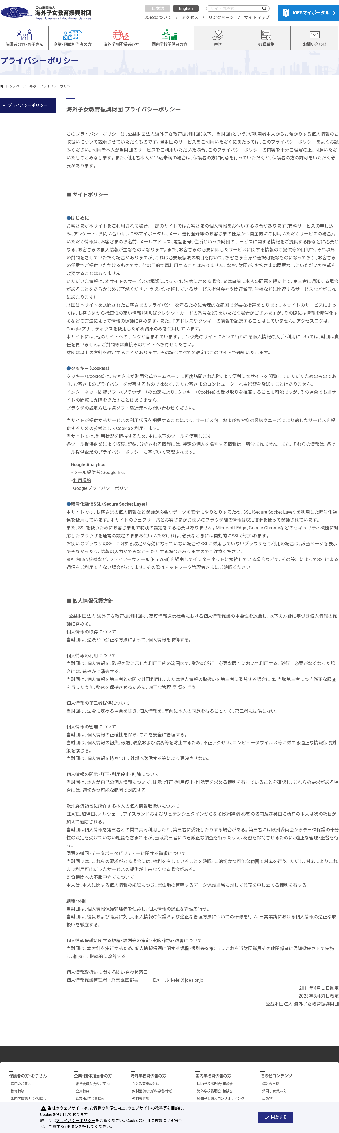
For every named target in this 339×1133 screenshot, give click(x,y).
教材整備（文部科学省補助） (152, 1091)
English (186, 8)
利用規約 (82, 480)
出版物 (267, 1098)
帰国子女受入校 (274, 1091)
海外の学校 (270, 1084)
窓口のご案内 (21, 1084)
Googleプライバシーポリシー (103, 488)
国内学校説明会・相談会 (28, 1098)
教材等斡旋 (140, 1098)
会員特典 (82, 1091)
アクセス (190, 17)
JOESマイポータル (306, 13)
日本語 (157, 8)
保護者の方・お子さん (28, 1076)
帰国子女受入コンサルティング (220, 1098)
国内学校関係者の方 (213, 1076)
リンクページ (221, 17)
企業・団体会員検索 (90, 1098)
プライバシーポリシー (27, 105)
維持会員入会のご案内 (93, 1084)
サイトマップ (257, 17)
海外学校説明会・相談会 (215, 1091)
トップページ (16, 86)
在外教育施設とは (145, 1084)
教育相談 (17, 1091)
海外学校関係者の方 (148, 1076)
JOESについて (157, 17)
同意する (275, 1117)
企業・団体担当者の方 (93, 1076)
